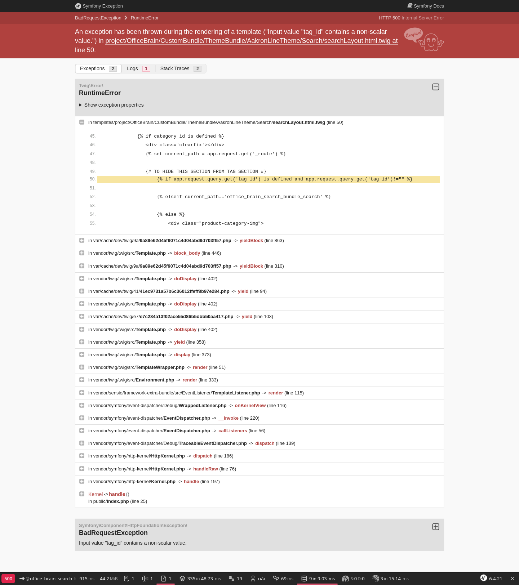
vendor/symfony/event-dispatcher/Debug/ (160, 405)
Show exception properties (114, 105)
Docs (425, 6)
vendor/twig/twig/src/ (130, 253)
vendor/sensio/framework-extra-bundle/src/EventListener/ (177, 393)
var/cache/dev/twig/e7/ (164, 316)
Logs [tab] (138, 69)
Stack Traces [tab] (181, 69)
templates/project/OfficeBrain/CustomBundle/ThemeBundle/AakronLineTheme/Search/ (210, 122)
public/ (111, 501)
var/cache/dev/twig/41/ (162, 291)
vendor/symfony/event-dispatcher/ (152, 418)
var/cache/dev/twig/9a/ (163, 240)
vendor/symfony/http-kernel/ (139, 456)
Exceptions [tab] (98, 69)
